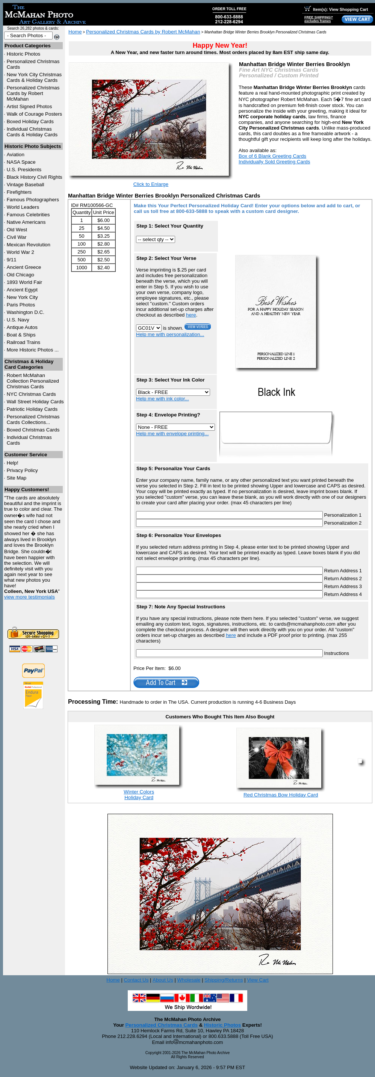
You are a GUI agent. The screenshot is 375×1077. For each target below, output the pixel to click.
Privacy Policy (22, 470)
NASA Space (21, 162)
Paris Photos (21, 305)
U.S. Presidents (24, 169)
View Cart (258, 980)
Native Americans (26, 222)
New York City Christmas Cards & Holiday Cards (34, 77)
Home (75, 32)
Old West (17, 229)
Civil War (17, 237)
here (191, 315)
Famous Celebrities (28, 214)
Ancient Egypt (22, 290)
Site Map (17, 478)
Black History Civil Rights (34, 177)
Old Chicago (20, 275)
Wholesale (188, 980)
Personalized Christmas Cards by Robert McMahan (33, 93)
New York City (22, 297)
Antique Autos (22, 327)
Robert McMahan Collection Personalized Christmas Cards (33, 381)
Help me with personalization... (170, 334)
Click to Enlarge (150, 184)
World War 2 (20, 252)
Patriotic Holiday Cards (32, 409)
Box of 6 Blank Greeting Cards (272, 156)
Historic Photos (24, 54)
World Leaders (23, 207)
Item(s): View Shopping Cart (336, 9)
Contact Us (136, 980)
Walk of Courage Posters (34, 114)
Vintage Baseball (25, 184)
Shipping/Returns (223, 980)
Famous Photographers (33, 199)
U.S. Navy (18, 320)
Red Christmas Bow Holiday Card (280, 795)
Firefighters (19, 192)
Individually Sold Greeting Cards (274, 161)
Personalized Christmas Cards (161, 1025)
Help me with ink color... (162, 398)
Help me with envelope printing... (172, 433)
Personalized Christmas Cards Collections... (33, 419)
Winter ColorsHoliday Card (139, 794)
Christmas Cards (31, 394)
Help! (12, 463)
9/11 (12, 259)
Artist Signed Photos (29, 106)
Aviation (15, 154)
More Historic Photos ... (33, 350)
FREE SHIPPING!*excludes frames (318, 19)
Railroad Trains (24, 342)
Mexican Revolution (28, 244)
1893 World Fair (24, 282)
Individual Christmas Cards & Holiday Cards (32, 131)
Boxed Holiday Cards (30, 121)
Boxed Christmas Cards (33, 430)
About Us (163, 980)
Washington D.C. (25, 312)
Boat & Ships (21, 335)
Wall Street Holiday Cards (35, 401)
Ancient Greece (24, 267)
